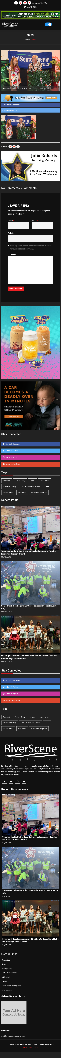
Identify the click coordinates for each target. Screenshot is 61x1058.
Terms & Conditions (9, 973)
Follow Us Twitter (11, 451)
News (4, 964)
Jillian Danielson (8, 89)
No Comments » (35, 89)
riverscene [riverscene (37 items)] (22, 492)
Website (11, 233)
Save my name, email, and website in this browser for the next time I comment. (31, 247)
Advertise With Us (39, 3)
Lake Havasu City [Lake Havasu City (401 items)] (9, 487)
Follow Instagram (11, 457)
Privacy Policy (7, 969)
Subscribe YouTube (12, 464)
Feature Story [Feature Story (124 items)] (20, 481)
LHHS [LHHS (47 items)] (47, 487)
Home (27, 39)
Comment (12, 254)
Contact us (6, 960)
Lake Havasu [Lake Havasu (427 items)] (44, 481)
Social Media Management (11, 986)
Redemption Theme (30, 1047)
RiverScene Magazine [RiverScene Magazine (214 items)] (39, 492)
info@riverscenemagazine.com (13, 1036)
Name (11, 221)
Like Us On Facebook (12, 444)
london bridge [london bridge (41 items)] (8, 492)
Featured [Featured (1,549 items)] (6, 481)
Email (35, 221)
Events (4, 981)
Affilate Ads (6, 977)
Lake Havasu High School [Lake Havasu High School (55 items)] (30, 487)
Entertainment (7, 990)
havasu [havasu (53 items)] (32, 481)
